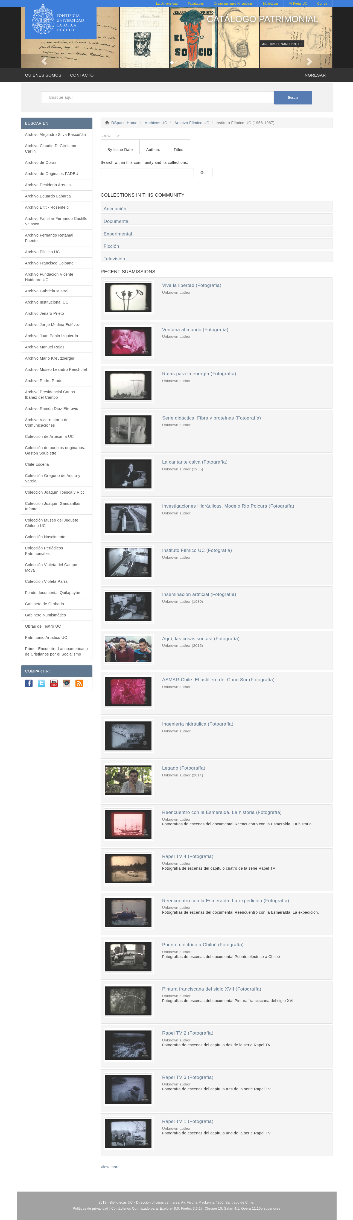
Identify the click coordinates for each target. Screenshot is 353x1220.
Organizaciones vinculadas (233, 3)
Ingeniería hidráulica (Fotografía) (198, 724)
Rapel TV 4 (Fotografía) (188, 856)
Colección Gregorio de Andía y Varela (52, 478)
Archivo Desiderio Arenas (48, 185)
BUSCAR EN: (37, 123)
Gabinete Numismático (45, 615)
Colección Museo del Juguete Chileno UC (51, 523)
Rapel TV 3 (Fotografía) (188, 1077)
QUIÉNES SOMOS (43, 75)
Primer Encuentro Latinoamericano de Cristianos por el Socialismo (56, 651)
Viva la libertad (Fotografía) (191, 285)
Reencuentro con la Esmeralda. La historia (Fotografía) (222, 812)
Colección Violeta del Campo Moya (51, 567)
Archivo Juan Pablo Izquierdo (51, 336)
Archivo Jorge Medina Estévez (52, 324)
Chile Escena (37, 464)
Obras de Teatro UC (43, 626)
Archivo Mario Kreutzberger (50, 358)
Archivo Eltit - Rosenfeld (47, 207)
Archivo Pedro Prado (44, 380)
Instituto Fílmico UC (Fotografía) (197, 550)
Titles (178, 149)
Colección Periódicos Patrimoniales (44, 551)
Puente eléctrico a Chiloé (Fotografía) (203, 944)
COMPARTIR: (37, 671)
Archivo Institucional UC (47, 302)
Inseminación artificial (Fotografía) (199, 594)
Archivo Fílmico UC (191, 123)
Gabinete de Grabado (44, 604)
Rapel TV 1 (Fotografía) (188, 1121)
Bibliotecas (271, 3)
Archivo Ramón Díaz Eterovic (51, 408)
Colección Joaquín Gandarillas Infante (52, 506)
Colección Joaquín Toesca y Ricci (55, 492)
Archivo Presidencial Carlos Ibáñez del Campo (50, 395)
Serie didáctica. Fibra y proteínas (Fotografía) (211, 418)
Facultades (196, 3)
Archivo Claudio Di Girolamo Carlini (50, 148)
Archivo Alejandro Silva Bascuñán (55, 134)
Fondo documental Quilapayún (52, 592)
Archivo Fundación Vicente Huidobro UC (49, 277)
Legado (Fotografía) (183, 768)
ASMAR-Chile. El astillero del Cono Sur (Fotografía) (218, 679)
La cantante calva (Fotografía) (194, 462)
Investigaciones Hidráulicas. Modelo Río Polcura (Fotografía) (228, 506)
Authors (153, 149)
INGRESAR (315, 75)
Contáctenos (121, 1208)
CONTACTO (82, 75)
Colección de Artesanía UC (49, 436)
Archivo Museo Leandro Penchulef (56, 369)
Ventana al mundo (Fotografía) (195, 329)
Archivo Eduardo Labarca (48, 196)
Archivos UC (156, 123)
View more (110, 1167)
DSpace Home (124, 123)
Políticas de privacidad (90, 1208)
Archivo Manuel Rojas (45, 347)
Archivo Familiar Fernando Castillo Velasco (56, 221)
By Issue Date (120, 149)
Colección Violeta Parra (46, 581)
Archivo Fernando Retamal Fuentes (49, 238)
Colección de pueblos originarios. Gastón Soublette (55, 450)
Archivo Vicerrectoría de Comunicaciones (47, 422)
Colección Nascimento (45, 537)
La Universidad (167, 3)
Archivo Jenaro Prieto (44, 313)
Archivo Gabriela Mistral (47, 291)
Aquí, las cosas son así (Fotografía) (201, 638)
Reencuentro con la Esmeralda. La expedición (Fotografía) (225, 900)
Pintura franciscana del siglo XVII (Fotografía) (211, 989)
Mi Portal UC (298, 3)
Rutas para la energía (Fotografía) (199, 373)
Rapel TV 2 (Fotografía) (188, 1033)
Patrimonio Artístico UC (46, 637)
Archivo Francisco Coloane (49, 263)
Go (203, 172)
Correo (322, 3)
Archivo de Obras (41, 162)
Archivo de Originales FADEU (51, 173)
